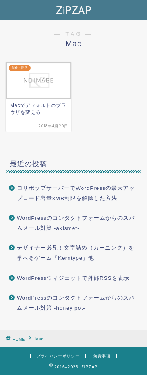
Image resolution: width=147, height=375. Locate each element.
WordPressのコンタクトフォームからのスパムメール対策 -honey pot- (76, 303)
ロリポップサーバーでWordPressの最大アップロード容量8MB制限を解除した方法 (76, 193)
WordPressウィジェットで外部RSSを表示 (73, 278)
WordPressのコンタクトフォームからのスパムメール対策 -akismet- (76, 223)
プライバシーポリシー (58, 356)
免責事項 (102, 356)
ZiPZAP (73, 10)
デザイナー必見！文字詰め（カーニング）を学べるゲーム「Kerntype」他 (75, 253)
